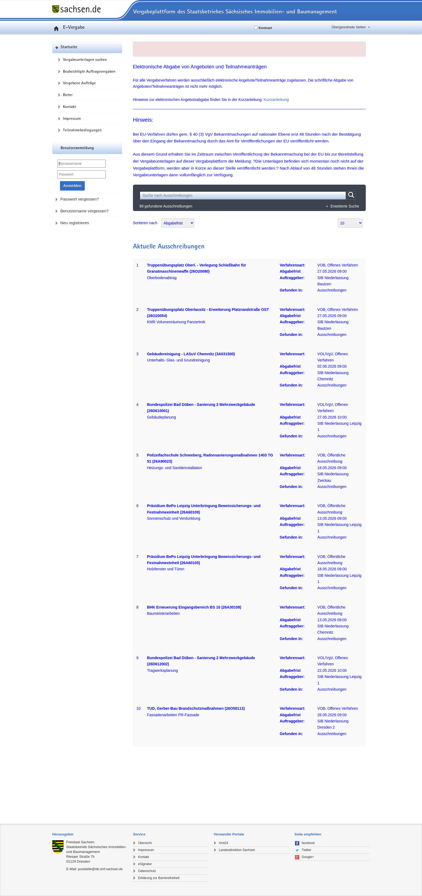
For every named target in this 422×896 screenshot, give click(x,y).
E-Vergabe (68, 27)
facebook (308, 843)
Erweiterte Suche (344, 206)
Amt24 (223, 843)
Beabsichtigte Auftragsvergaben (89, 71)
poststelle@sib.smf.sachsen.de (100, 869)
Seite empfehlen (307, 834)
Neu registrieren (74, 222)
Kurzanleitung (276, 99)
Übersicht (145, 843)
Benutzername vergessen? (84, 211)
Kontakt (69, 106)
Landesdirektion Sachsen (237, 850)
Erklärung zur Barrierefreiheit (158, 878)
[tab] (90, 834)
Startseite (69, 47)
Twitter (306, 850)
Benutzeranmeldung (77, 148)
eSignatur (145, 864)
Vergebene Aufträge (79, 82)
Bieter (68, 94)
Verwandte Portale (229, 834)
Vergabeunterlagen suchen (85, 59)
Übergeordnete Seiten (349, 27)
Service (139, 834)
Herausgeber (62, 834)
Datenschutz (147, 871)
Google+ (308, 857)
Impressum (72, 118)
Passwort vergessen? (79, 199)
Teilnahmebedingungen (82, 130)
